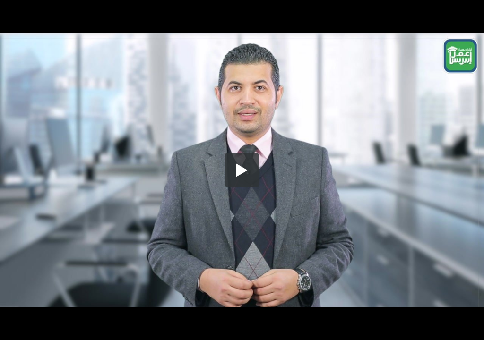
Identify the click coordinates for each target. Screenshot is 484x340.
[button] (242, 170)
